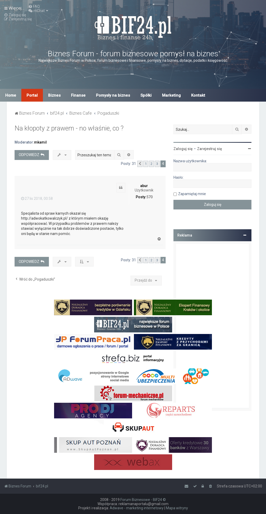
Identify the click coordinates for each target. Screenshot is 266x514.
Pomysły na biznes (113, 95)
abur (144, 186)
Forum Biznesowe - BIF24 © (143, 500)
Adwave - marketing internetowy (137, 508)
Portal (32, 95)
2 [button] (151, 164)
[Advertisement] (212, 326)
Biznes (54, 95)
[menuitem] (34, 6)
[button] (139, 164)
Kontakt (198, 95)
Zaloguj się (183, 149)
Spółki (146, 95)
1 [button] (146, 164)
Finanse (78, 95)
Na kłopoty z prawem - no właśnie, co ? (69, 128)
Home (10, 95)
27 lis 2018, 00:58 (37, 198)
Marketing (171, 95)
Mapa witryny (177, 508)
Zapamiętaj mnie (192, 194)
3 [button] (157, 164)
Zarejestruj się (209, 149)
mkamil (40, 142)
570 (149, 197)
